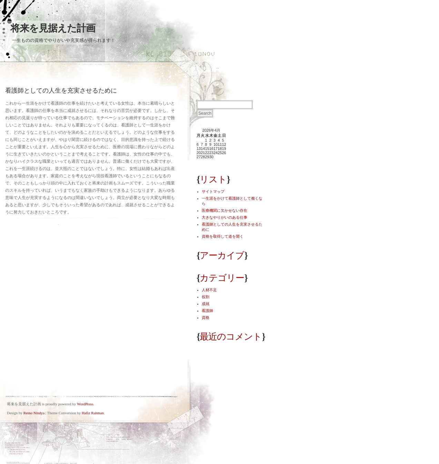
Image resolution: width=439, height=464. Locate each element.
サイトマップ (213, 191)
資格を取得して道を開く (222, 236)
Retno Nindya (33, 413)
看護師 (207, 311)
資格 (205, 317)
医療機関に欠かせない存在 (224, 210)
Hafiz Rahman (93, 413)
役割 (205, 297)
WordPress (85, 404)
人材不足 (209, 290)
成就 (205, 304)
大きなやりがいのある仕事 (224, 217)
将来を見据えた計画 (52, 28)
